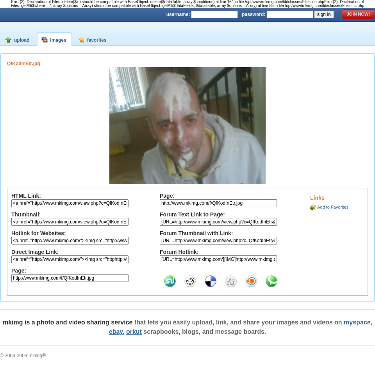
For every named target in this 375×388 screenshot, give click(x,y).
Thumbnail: (26, 214)
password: (253, 14)
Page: (18, 271)
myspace (357, 322)
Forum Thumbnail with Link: (196, 233)
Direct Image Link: (35, 252)
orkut (134, 331)
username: (178, 14)
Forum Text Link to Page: (192, 214)
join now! (358, 14)
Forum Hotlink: (179, 252)
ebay (116, 331)
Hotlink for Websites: (38, 233)
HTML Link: (26, 196)
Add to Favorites (332, 207)
